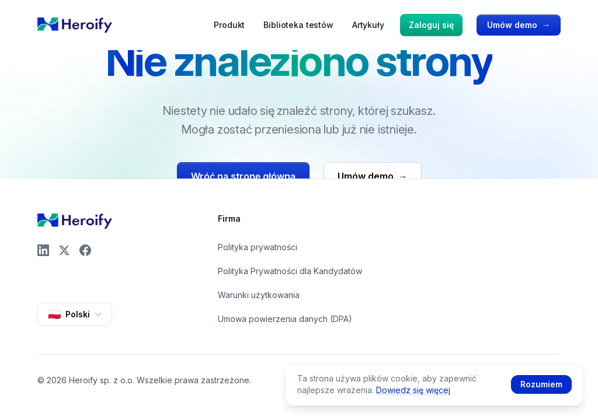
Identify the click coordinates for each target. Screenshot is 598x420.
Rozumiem (541, 384)
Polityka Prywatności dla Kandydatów (290, 271)
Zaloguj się (431, 25)
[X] (64, 250)
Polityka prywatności (257, 247)
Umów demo (518, 25)
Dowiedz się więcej (413, 390)
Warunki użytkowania (259, 295)
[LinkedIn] (43, 250)
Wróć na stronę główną (243, 176)
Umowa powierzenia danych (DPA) (285, 319)
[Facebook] (85, 250)
